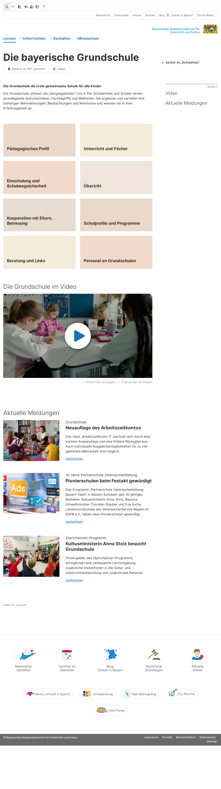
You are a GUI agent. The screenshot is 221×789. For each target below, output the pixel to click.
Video (171, 115)
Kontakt (150, 15)
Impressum (151, 785)
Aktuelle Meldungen (186, 125)
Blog (176, 15)
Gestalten (61, 39)
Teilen (60, 90)
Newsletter (103, 15)
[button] (99, 449)
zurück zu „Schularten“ (182, 67)
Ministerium (88, 39)
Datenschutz (208, 785)
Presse (137, 15)
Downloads (121, 15)
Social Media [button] (205, 15)
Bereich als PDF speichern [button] (27, 90)
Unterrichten (34, 39)
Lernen (9, 39)
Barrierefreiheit (186, 785)
